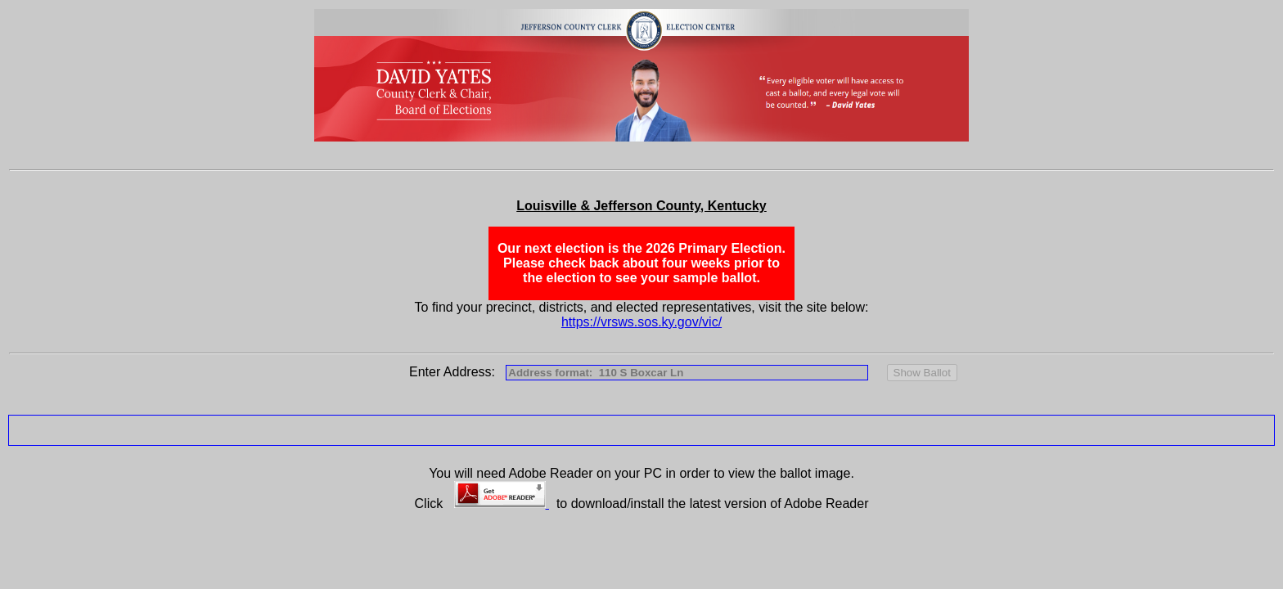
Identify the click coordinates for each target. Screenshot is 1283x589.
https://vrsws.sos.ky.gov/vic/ (641, 322)
